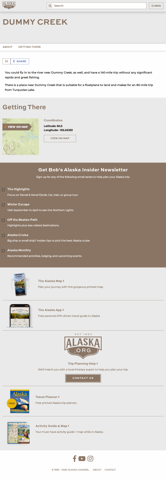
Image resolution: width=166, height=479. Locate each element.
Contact (110, 469)
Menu (156, 5)
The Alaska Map (51, 281)
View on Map (59, 138)
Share (19, 61)
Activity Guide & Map (52, 426)
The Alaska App (51, 310)
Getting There (29, 47)
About (7, 47)
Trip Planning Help (83, 363)
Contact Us (83, 378)
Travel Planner (48, 397)
